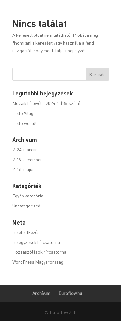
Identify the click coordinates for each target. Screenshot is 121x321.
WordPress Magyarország (37, 262)
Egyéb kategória (27, 195)
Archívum (41, 293)
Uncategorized (26, 205)
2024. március (25, 149)
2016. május (23, 169)
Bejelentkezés (26, 232)
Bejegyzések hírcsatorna (36, 242)
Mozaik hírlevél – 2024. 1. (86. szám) (46, 103)
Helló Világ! (23, 113)
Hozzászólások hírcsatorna (39, 252)
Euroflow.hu (70, 293)
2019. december (27, 159)
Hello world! (24, 123)
